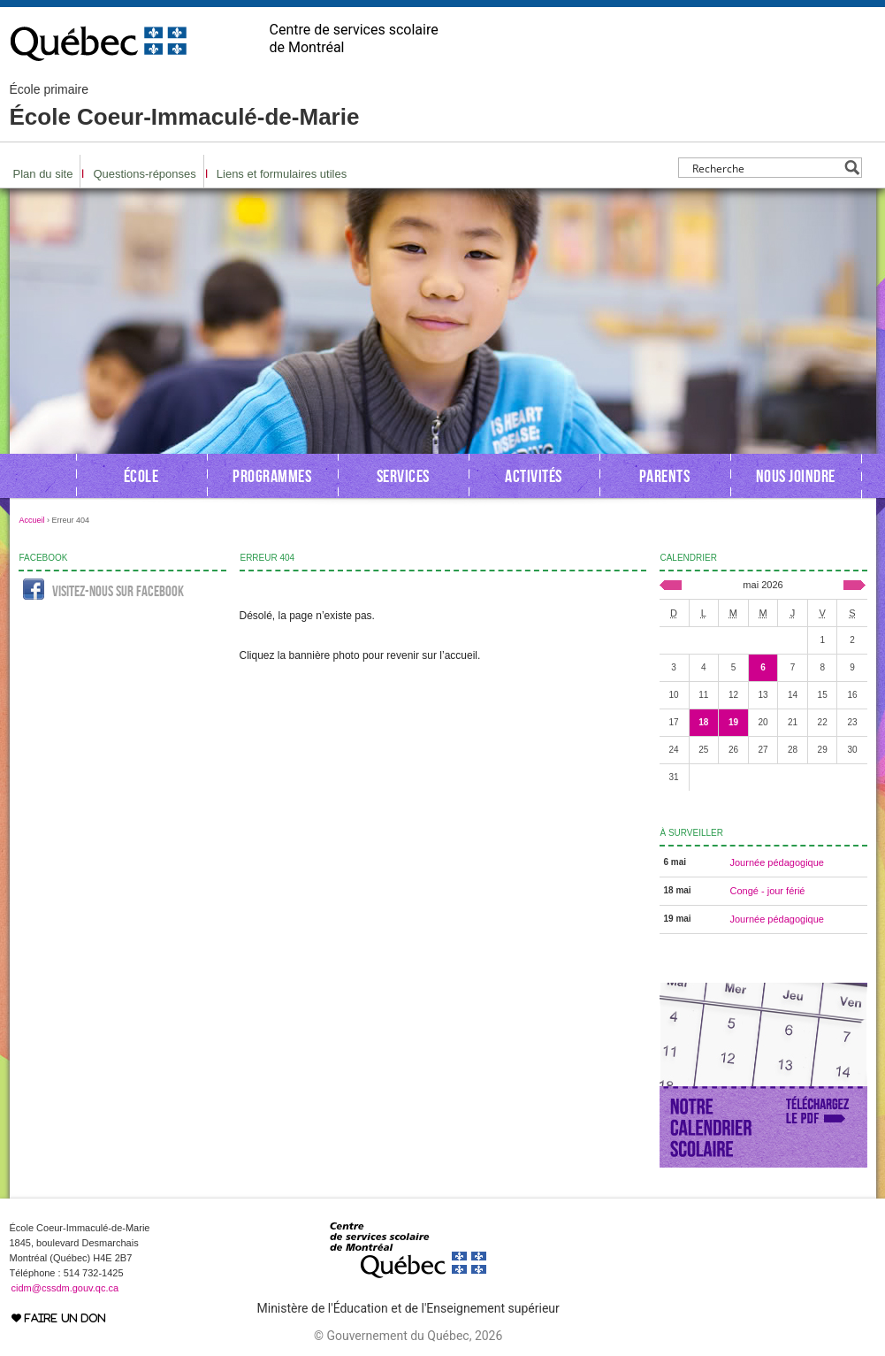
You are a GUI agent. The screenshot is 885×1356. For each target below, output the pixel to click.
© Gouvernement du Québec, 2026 (408, 1336)
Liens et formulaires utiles (282, 173)
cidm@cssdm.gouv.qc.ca (65, 1288)
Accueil (32, 520)
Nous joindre (795, 476)
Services (403, 476)
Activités (533, 476)
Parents (664, 476)
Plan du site (43, 173)
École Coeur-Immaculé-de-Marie (185, 106)
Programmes (272, 476)
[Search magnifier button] (852, 167)
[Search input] (765, 167)
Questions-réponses (144, 173)
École (141, 476)
